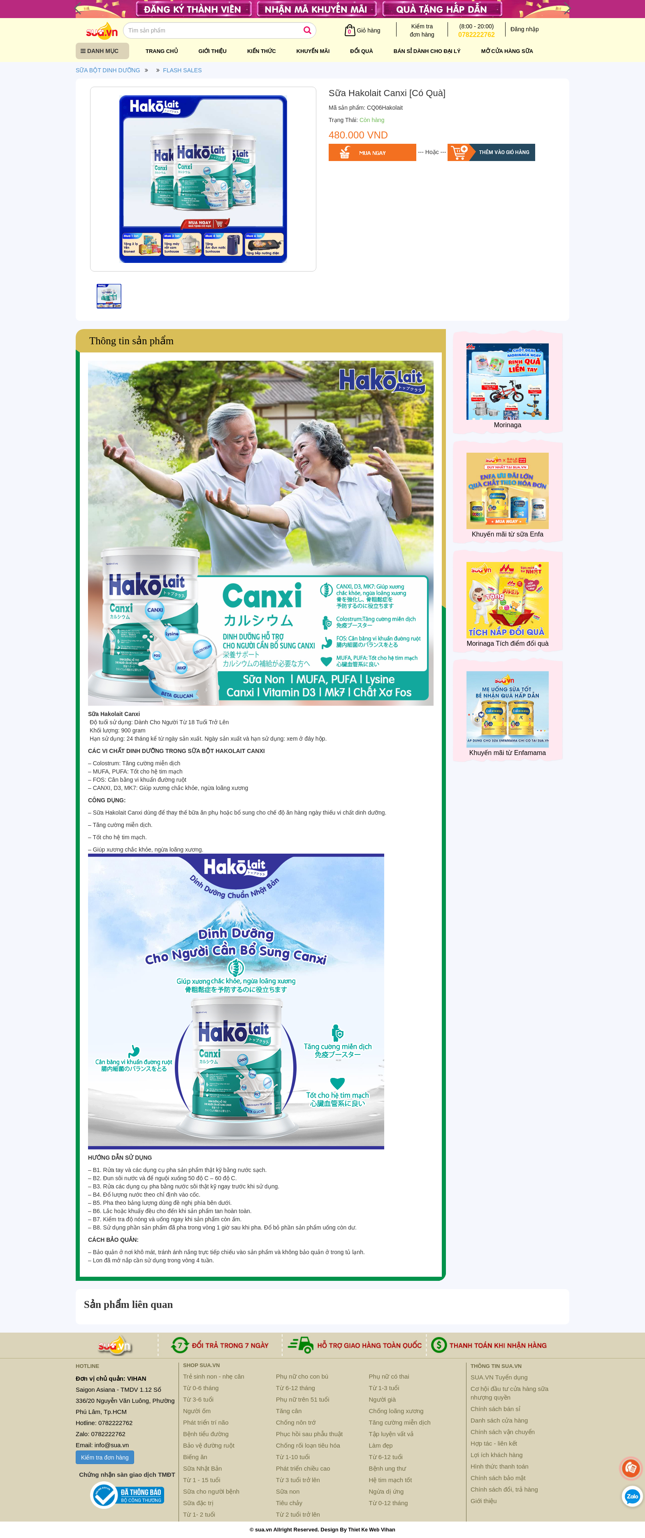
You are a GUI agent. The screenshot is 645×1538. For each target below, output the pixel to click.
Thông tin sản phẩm (131, 340)
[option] (203, 181)
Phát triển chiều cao (303, 1468)
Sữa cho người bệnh (211, 1491)
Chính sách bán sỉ (495, 1408)
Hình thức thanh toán (500, 1466)
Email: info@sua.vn (102, 1444)
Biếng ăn (195, 1456)
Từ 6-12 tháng (295, 1387)
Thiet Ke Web (363, 1530)
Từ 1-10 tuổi (293, 1456)
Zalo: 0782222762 (100, 1433)
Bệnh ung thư (387, 1468)
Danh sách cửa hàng (499, 1420)
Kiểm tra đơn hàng (105, 1457)
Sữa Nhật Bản (202, 1468)
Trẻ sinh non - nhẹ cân (213, 1376)
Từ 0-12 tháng (388, 1502)
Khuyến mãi (313, 51)
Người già (382, 1399)
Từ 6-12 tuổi (386, 1456)
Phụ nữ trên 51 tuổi (302, 1399)
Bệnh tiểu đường (206, 1433)
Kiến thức (261, 51)
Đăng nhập (524, 29)
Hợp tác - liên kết (494, 1443)
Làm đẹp (381, 1445)
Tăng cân (289, 1410)
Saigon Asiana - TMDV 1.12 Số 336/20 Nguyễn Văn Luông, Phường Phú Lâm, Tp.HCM (125, 1400)
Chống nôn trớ (296, 1422)
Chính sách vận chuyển (503, 1431)
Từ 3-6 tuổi (198, 1399)
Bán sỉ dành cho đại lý (427, 51)
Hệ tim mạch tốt (390, 1479)
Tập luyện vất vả (391, 1433)
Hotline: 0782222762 (104, 1422)
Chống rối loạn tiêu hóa (308, 1445)
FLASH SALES (182, 70)
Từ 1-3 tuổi (384, 1387)
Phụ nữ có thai (389, 1376)
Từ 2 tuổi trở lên (298, 1514)
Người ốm (197, 1410)
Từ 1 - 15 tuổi (201, 1479)
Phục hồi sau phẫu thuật (309, 1433)
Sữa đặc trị (198, 1502)
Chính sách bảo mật (498, 1477)
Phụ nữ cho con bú (302, 1376)
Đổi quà (361, 51)
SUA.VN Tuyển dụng (499, 1377)
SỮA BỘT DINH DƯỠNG (108, 70)
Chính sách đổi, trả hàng (504, 1489)
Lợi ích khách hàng (497, 1454)
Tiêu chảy (289, 1502)
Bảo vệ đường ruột (208, 1445)
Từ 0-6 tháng (201, 1387)
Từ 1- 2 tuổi (199, 1514)
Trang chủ (162, 51)
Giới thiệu (213, 51)
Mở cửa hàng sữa (507, 51)
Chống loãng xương (396, 1410)
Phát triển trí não (206, 1422)
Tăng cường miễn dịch (400, 1422)
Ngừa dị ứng (386, 1491)
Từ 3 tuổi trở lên (298, 1479)
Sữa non (288, 1491)
